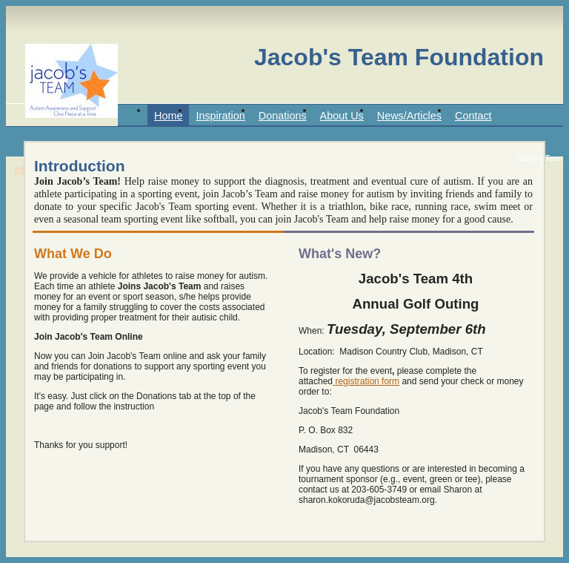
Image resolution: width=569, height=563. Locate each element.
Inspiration (220, 116)
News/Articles (409, 116)
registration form (367, 381)
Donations (283, 116)
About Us (342, 116)
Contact (473, 116)
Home (168, 116)
